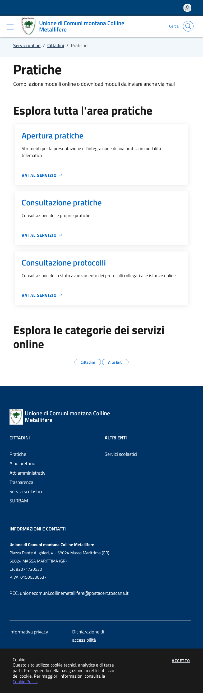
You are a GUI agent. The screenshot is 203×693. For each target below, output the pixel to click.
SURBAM (19, 500)
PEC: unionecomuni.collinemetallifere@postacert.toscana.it (69, 593)
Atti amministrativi (28, 472)
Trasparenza (21, 482)
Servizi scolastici (26, 491)
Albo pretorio (22, 463)
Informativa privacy (29, 631)
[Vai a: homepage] (88, 26)
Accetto (181, 661)
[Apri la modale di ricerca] (188, 26)
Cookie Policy (25, 681)
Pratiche (18, 454)
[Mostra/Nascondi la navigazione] (10, 27)
